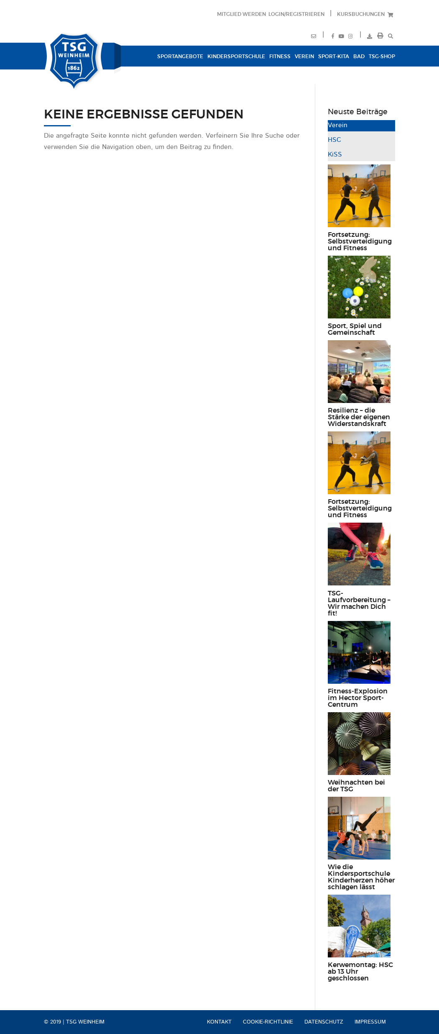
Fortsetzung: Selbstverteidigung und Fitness (360, 241)
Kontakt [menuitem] (219, 1022)
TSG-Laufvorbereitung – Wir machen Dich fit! (359, 603)
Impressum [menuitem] (370, 1022)
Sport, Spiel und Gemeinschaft (355, 329)
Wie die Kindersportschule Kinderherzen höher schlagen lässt (361, 877)
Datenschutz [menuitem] (323, 1022)
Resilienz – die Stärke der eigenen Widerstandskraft (359, 417)
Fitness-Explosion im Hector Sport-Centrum (358, 698)
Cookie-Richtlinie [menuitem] (268, 1022)
